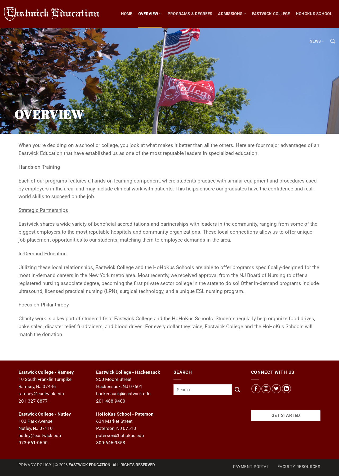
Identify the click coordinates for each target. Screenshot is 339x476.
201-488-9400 (110, 401)
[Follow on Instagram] (266, 388)
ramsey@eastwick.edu (41, 393)
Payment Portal (251, 466)
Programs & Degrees (190, 13)
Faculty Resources (299, 466)
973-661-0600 (33, 442)
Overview (150, 13)
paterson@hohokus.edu (120, 435)
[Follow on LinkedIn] (286, 388)
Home (126, 13)
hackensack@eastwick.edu (123, 393)
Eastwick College (271, 13)
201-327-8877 (33, 401)
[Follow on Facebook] (256, 388)
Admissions (232, 13)
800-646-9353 (110, 442)
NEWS (317, 41)
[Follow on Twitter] (276, 388)
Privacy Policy (35, 464)
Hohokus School (314, 13)
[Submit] (237, 389)
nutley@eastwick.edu (40, 435)
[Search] (332, 41)
